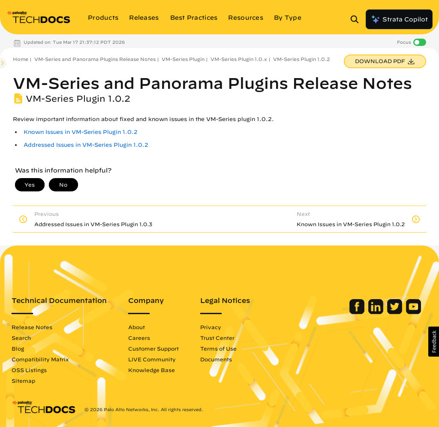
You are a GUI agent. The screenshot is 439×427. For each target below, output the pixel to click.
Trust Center (217, 338)
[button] (433, 342)
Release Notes (32, 327)
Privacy (210, 327)
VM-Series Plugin (183, 59)
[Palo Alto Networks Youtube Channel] (413, 312)
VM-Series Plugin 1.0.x (238, 59)
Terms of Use (218, 348)
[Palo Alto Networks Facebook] (357, 312)
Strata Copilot (399, 19)
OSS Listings (29, 370)
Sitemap (23, 381)
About (136, 327)
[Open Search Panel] (357, 19)
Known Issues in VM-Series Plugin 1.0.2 (81, 132)
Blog (18, 348)
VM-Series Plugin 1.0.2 (301, 59)
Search (21, 338)
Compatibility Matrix (40, 359)
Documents (216, 359)
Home (20, 59)
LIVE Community (152, 359)
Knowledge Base (151, 370)
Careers (139, 338)
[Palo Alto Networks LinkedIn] (376, 312)
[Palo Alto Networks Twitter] (395, 312)
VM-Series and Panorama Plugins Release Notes (95, 59)
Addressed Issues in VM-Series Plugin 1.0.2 (86, 145)
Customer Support (153, 348)
